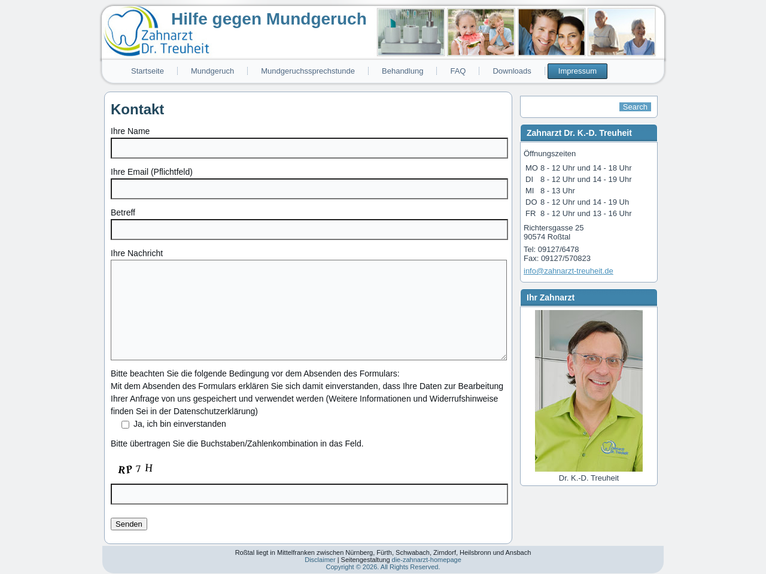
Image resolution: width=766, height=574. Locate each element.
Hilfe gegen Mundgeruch (269, 19)
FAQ (458, 70)
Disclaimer (320, 559)
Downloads (512, 70)
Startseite (147, 70)
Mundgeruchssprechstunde (308, 70)
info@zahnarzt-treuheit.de (568, 270)
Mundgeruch (212, 70)
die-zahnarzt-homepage (426, 559)
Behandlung (402, 70)
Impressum (577, 70)
